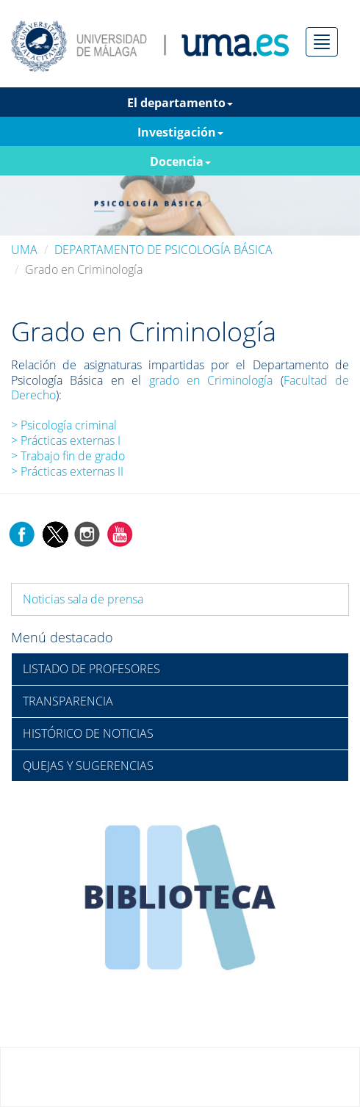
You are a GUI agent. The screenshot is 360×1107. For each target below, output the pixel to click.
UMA (24, 250)
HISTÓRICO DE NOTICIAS (88, 733)
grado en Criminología (211, 380)
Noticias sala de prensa (83, 599)
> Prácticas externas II (67, 471)
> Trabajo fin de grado (68, 456)
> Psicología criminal (64, 425)
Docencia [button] (180, 161)
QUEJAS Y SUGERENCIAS (88, 766)
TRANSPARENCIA (68, 701)
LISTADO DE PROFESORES (91, 669)
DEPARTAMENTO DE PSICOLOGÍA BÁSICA (163, 250)
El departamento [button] (180, 103)
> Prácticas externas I (65, 440)
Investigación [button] (180, 132)
